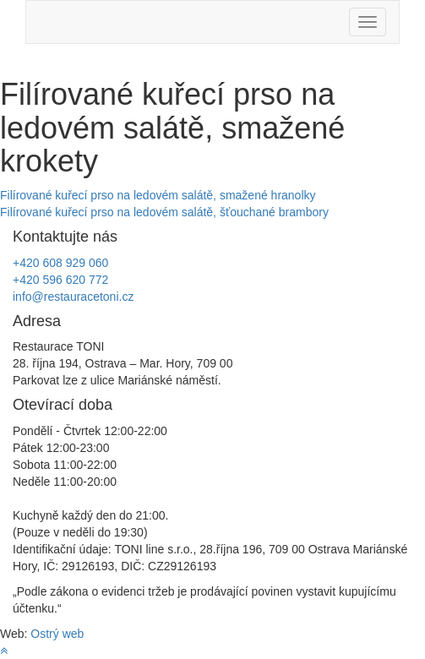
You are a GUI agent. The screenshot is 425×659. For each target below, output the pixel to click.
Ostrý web (57, 633)
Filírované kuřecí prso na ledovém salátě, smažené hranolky (158, 195)
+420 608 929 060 (60, 263)
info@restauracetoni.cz (73, 296)
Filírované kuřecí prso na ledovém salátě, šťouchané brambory (164, 212)
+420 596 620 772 (60, 279)
